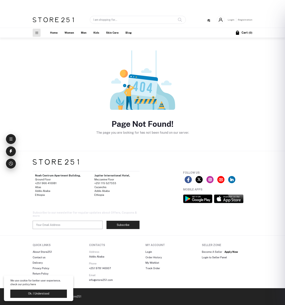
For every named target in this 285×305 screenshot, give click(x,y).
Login (231, 19)
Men (83, 32)
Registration (245, 19)
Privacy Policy (41, 268)
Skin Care (112, 32)
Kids (96, 32)
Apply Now (231, 251)
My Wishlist (152, 262)
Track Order (152, 268)
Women (69, 32)
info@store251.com (101, 279)
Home (54, 32)
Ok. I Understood (38, 293)
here (33, 284)
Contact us (39, 257)
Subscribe (123, 224)
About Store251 (42, 251)
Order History (153, 257)
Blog (128, 32)
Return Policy (40, 273)
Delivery (38, 262)
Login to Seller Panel (214, 257)
